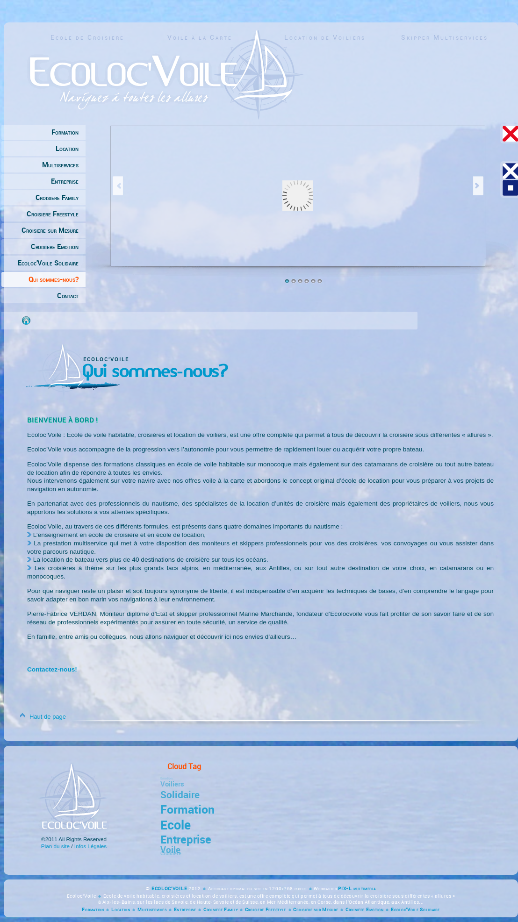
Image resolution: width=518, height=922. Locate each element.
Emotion (164, 778)
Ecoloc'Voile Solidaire (48, 263)
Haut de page (47, 716)
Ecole (175, 824)
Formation (65, 132)
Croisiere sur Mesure (50, 230)
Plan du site (55, 846)
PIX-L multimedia (356, 889)
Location (67, 148)
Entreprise (65, 181)
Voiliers (172, 783)
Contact (68, 296)
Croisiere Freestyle (53, 214)
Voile (170, 848)
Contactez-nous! (52, 669)
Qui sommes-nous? (54, 279)
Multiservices (60, 165)
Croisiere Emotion (55, 247)
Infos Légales (90, 846)
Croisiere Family (57, 197)
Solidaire (180, 794)
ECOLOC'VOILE (169, 889)
